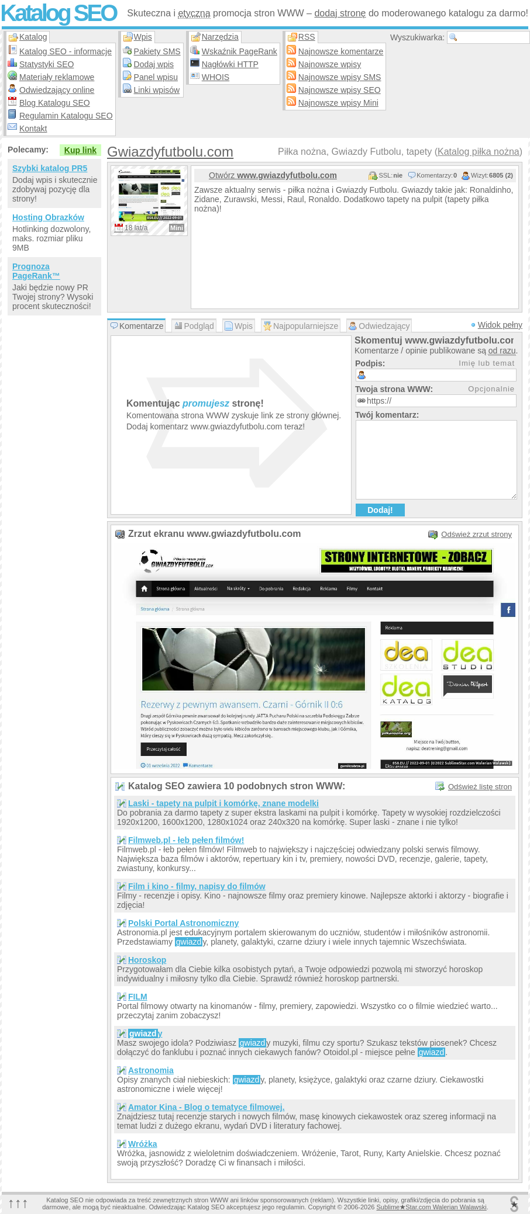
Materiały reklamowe (56, 77)
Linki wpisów (157, 90)
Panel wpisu (156, 77)
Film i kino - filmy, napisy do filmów (197, 886)
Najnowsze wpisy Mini (338, 102)
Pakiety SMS (157, 51)
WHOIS (215, 77)
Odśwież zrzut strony (476, 534)
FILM (137, 996)
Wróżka (142, 1144)
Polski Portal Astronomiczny (183, 923)
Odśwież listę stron (480, 786)
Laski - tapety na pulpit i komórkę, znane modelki (223, 803)
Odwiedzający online (56, 90)
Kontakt (33, 128)
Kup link (80, 150)
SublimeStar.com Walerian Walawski (431, 1206)
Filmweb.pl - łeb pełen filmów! (186, 840)
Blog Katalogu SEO (54, 102)
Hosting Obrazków (48, 217)
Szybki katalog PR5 (49, 168)
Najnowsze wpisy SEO (339, 90)
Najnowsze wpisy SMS (339, 77)
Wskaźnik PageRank (239, 51)
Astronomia (151, 1070)
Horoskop (147, 960)
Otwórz (273, 175)
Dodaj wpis (154, 64)
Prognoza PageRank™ (36, 271)
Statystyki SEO (46, 64)
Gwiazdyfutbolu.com (170, 151)
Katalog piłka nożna (478, 152)
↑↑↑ (18, 1202)
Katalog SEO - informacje (65, 51)
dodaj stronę (340, 13)
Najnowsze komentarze (341, 51)
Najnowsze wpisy (329, 64)
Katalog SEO (58, 13)
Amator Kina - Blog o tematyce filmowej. (206, 1107)
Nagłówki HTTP (230, 64)
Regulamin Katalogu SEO (66, 115)
